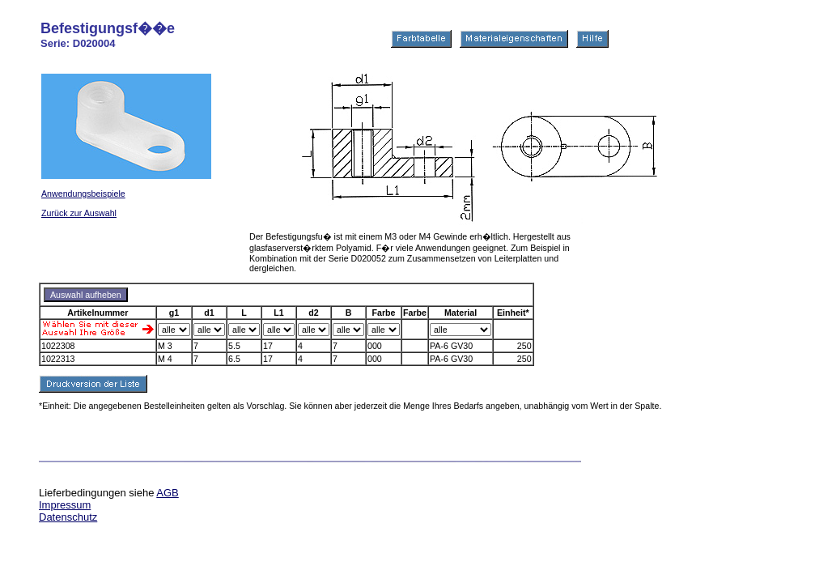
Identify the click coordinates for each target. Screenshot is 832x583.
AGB (167, 493)
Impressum (65, 505)
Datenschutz (68, 517)
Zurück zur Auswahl (79, 213)
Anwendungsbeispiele (83, 193)
